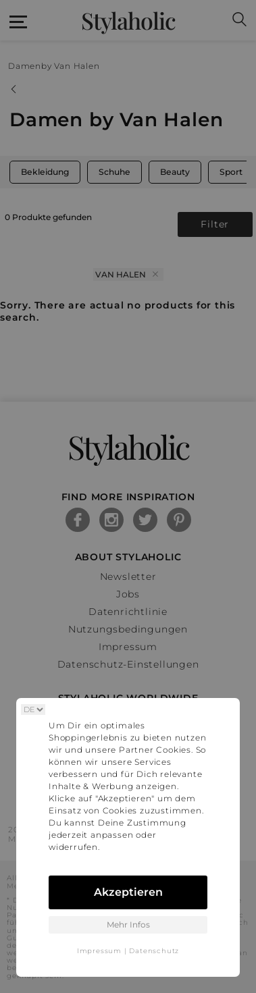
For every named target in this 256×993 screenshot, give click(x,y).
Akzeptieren (128, 892)
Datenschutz (154, 950)
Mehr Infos (128, 924)
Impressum (99, 950)
